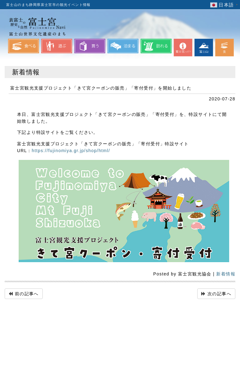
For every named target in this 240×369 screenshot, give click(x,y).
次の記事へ (219, 293)
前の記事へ (27, 293)
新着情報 (225, 273)
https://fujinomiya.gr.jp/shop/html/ (71, 150)
